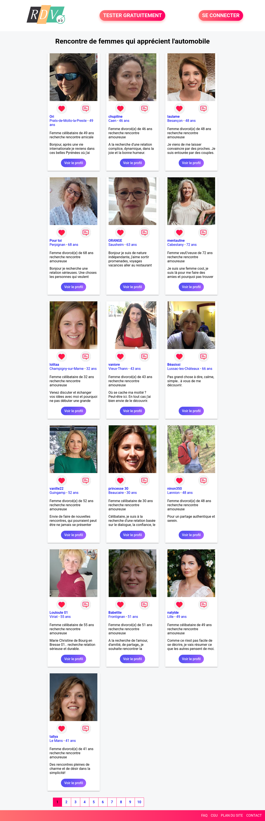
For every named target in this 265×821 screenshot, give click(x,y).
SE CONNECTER (221, 16)
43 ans (135, 369)
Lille (170, 617)
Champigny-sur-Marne (67, 369)
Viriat (54, 617)
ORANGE (115, 240)
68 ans (73, 245)
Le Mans (56, 741)
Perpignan (57, 245)
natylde (173, 612)
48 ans (190, 121)
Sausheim (116, 245)
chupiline (115, 116)
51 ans (133, 617)
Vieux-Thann (118, 369)
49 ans (181, 617)
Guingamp (57, 493)
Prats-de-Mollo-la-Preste (68, 121)
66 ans (207, 369)
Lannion (173, 493)
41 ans (70, 741)
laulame (173, 116)
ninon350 (174, 488)
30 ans (131, 493)
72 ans (191, 245)
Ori (52, 116)
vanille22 (57, 488)
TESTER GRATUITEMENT (132, 16)
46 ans (124, 121)
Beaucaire (116, 493)
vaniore (114, 364)
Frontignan (116, 617)
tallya (54, 736)
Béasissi (173, 364)
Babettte (115, 612)
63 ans (131, 245)
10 (139, 802)
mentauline (176, 240)
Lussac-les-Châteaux (183, 369)
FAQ (204, 815)
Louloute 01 (59, 612)
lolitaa (54, 364)
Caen (112, 121)
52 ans (73, 493)
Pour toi (56, 240)
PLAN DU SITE (232, 815)
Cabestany (175, 245)
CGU (214, 815)
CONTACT (254, 815)
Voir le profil (73, 163)
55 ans (65, 617)
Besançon (175, 121)
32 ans (91, 369)
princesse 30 (118, 488)
